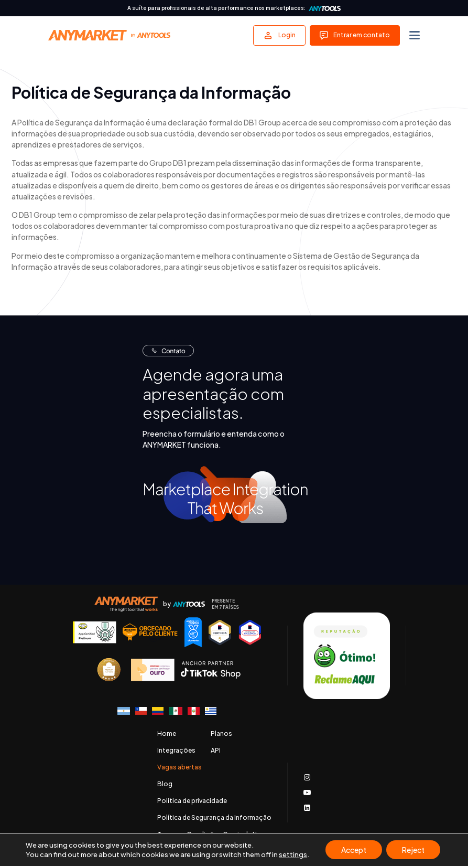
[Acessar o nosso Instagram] (307, 777)
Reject (413, 849)
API (216, 750)
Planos (221, 734)
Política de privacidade (192, 801)
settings (293, 854)
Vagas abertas (179, 767)
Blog (164, 784)
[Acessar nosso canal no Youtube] (307, 792)
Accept (353, 849)
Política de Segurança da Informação (214, 818)
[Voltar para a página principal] (109, 35)
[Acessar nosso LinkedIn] (307, 807)
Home (166, 734)
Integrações (176, 750)
